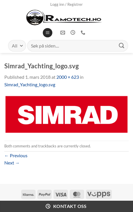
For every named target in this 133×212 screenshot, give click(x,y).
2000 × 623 (67, 77)
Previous (15, 155)
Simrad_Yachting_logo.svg (29, 84)
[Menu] (47, 33)
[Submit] (122, 45)
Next (12, 162)
